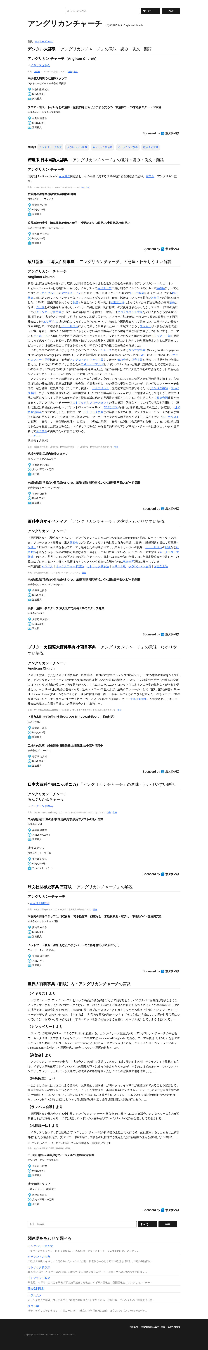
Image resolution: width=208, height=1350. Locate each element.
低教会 (121, 359)
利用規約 (134, 1327)
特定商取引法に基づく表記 (153, 1327)
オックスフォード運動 (70, 566)
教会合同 (162, 397)
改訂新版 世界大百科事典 (51, 261)
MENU (31, 3)
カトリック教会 (93, 412)
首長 (172, 302)
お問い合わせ (174, 1327)
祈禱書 (57, 312)
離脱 (168, 547)
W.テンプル (111, 407)
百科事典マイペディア (48, 521)
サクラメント (100, 388)
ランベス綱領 (159, 388)
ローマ (40, 307)
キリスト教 (105, 288)
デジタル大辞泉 (42, 49)
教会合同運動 (150, 147)
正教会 (74, 542)
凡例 (75, 71)
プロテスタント (99, 402)
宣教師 (160, 288)
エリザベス (50, 321)
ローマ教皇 (137, 293)
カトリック (80, 402)
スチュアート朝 (161, 336)
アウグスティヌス (72, 293)
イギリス (64, 176)
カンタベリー (50, 293)
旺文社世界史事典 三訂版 (50, 887)
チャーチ (106, 350)
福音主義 (137, 359)
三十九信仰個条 (137, 699)
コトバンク (43, 11)
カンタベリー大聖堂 (50, 147)
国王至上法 (117, 302)
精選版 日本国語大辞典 (48, 160)
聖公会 (150, 176)
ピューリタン (69, 326)
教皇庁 (155, 297)
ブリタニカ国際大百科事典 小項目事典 (62, 647)
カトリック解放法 (102, 147)
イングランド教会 (128, 147)
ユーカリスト (170, 416)
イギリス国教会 (40, 65)
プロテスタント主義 (130, 312)
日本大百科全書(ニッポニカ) (53, 784)
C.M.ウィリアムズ (92, 364)
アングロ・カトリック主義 (86, 359)
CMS (141, 355)
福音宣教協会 (137, 350)
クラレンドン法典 (77, 147)
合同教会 (41, 431)
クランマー (43, 312)
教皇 (75, 302)
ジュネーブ (40, 336)
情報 (70, 71)
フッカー (145, 326)
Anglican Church (44, 41)
